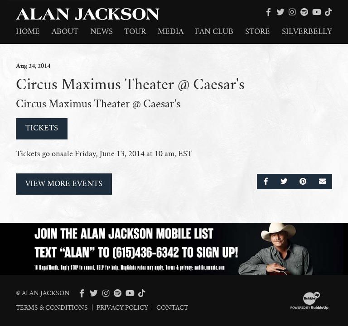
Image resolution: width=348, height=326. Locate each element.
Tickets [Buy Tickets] (41, 128)
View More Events (63, 184)
